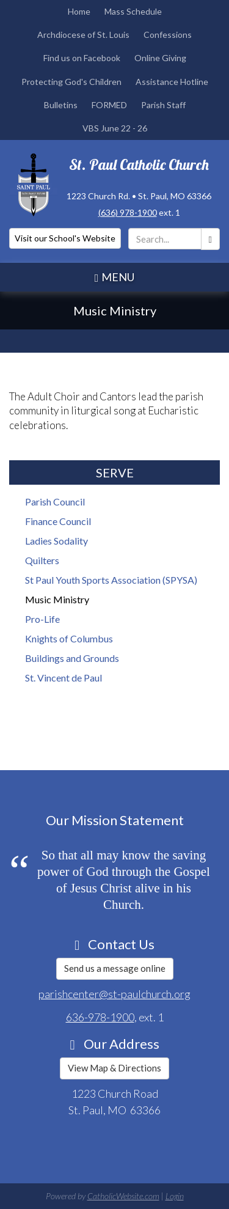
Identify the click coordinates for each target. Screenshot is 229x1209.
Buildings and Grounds (72, 658)
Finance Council (58, 521)
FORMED (109, 105)
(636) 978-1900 (127, 212)
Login (174, 1196)
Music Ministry (57, 599)
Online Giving (160, 58)
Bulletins (61, 105)
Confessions (168, 34)
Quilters (42, 560)
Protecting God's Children (71, 81)
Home (79, 11)
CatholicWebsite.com (123, 1196)
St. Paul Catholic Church (139, 164)
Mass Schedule (133, 11)
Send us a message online (114, 968)
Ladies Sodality (56, 540)
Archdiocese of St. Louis (83, 34)
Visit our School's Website (65, 238)
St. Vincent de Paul (63, 677)
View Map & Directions (114, 1067)
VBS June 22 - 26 (114, 128)
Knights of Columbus (69, 638)
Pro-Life (42, 619)
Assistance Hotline (172, 81)
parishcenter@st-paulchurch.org (114, 994)
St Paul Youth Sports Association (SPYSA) (111, 580)
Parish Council (55, 501)
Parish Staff (163, 105)
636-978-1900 (100, 1017)
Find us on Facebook (81, 58)
